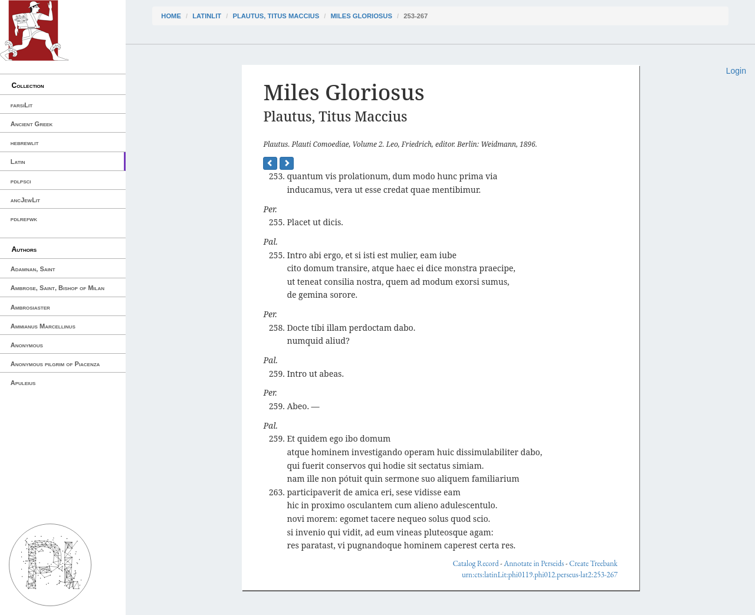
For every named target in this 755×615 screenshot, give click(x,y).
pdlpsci (21, 181)
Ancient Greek (32, 123)
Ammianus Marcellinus (43, 326)
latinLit (206, 15)
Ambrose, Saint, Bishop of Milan (57, 287)
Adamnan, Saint (33, 268)
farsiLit (21, 104)
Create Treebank (593, 563)
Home (171, 15)
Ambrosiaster (30, 307)
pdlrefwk (24, 218)
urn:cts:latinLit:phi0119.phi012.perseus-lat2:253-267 (540, 575)
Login (736, 70)
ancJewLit (25, 199)
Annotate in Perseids (534, 563)
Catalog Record (475, 563)
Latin (18, 161)
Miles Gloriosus (361, 15)
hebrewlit (25, 142)
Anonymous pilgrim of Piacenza (55, 363)
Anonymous (27, 344)
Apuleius (23, 382)
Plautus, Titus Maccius (275, 15)
